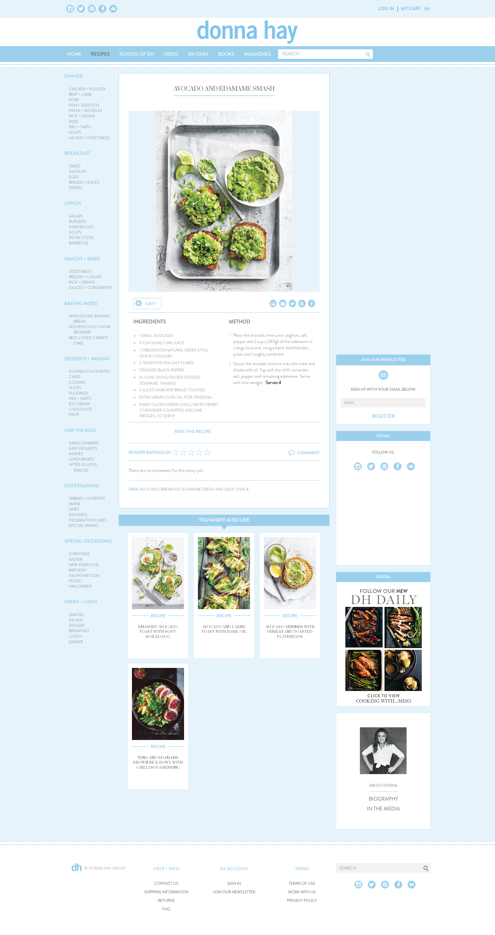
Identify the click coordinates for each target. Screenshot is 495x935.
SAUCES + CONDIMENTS (90, 287)
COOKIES (77, 382)
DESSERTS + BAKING (86, 358)
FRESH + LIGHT (81, 601)
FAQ (166, 909)
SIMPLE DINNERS (84, 443)
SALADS (76, 216)
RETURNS (166, 900)
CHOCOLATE (80, 409)
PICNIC (75, 581)
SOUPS (75, 132)
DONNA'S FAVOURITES (89, 371)
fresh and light (218, 489)
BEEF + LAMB (80, 94)
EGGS (74, 177)
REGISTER (383, 416)
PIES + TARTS (80, 127)
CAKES (75, 377)
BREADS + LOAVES (85, 277)
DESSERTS (78, 515)
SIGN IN (234, 883)
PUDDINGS (78, 393)
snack (242, 489)
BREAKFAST (77, 153)
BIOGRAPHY (383, 799)
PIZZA (73, 122)
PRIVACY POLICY (302, 900)
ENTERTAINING (81, 485)
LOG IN (386, 8)
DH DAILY (198, 54)
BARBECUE (78, 243)
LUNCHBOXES (81, 459)
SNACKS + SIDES (82, 258)
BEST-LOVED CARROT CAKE (88, 340)
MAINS (75, 504)
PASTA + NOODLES (85, 110)
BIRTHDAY (77, 570)
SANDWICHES (81, 227)
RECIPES (100, 54)
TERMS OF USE (302, 883)
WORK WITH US (302, 892)
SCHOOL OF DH (136, 54)
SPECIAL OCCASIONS (87, 541)
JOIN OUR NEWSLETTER (234, 892)
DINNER (73, 76)
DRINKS (75, 188)
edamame (191, 489)
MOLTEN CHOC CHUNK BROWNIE (90, 329)
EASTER (75, 559)
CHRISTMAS (79, 554)
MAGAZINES (257, 54)
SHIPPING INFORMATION (166, 892)
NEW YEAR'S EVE (83, 565)
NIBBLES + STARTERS (87, 498)
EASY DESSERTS (83, 448)
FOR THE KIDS (80, 430)
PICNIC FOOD (81, 238)
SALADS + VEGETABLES (89, 138)
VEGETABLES (80, 271)
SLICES (75, 388)
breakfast (171, 489)
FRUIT (74, 415)
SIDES (74, 509)
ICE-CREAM (79, 404)
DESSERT (77, 625)
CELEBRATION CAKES (88, 520)
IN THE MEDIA (383, 808)
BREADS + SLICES (84, 182)
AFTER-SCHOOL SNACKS (83, 467)
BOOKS (226, 54)
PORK (74, 100)
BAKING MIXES (80, 303)
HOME (74, 54)
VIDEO (171, 54)
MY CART (411, 8)
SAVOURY (78, 171)
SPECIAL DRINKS (83, 526)
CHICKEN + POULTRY (87, 89)
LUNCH (72, 203)
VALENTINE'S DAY (84, 575)
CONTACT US (166, 883)
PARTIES (76, 454)
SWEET (75, 166)
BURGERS (77, 221)
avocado (149, 489)
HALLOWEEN (80, 586)
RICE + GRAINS (82, 116)
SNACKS (76, 615)
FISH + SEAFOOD (84, 105)
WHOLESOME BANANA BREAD (89, 318)
